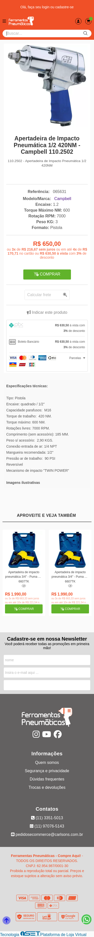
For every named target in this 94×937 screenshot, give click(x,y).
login (46, 7)
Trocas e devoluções (47, 787)
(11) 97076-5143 (47, 826)
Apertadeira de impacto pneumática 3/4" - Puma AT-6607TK (24, 576)
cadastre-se (64, 7)
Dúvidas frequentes (47, 779)
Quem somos (47, 762)
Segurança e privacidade (47, 771)
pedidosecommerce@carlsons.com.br (47, 834)
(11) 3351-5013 (47, 818)
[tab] (47, 328)
